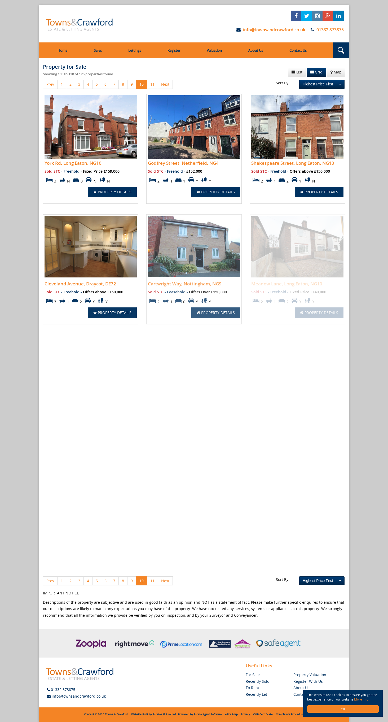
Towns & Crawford (116, 714)
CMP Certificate (263, 714)
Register (173, 50)
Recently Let (256, 694)
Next (165, 84)
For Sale (253, 674)
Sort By (282, 82)
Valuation (214, 50)
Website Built (139, 714)
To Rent (252, 687)
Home (62, 50)
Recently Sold (258, 681)
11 (152, 84)
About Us (255, 50)
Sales (98, 50)
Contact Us (298, 50)
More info (361, 699)
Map (336, 72)
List (297, 72)
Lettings (134, 50)
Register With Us (308, 681)
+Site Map (231, 714)
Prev (50, 84)
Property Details (112, 191)
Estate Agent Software (208, 714)
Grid (316, 72)
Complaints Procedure (290, 714)
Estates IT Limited (164, 714)
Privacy (245, 714)
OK (343, 709)
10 (141, 84)
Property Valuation (309, 674)
